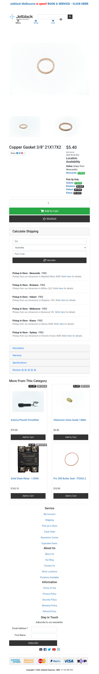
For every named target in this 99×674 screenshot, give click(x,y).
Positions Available (49, 577)
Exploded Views (49, 543)
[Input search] (53, 17)
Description (18, 348)
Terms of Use (49, 588)
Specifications (20, 362)
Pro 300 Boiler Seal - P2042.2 (69, 478)
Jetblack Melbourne (22, 3)
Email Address (20, 628)
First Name (20, 635)
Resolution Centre (49, 537)
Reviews (24, 370)
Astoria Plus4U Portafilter (25, 420)
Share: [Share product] (17, 153)
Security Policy (49, 599)
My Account (49, 514)
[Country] (49, 247)
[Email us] (40, 649)
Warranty (17, 355)
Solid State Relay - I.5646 (25, 478)
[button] (49, 218)
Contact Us (49, 565)
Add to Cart (50, 211)
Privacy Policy (49, 594)
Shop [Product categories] (36, 22)
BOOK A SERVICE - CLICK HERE (68, 3)
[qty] (49, 241)
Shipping (49, 520)
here (69, 276)
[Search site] (70, 17)
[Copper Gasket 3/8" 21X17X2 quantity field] (49, 203)
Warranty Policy (49, 605)
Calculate (49, 260)
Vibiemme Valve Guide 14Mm (69, 420)
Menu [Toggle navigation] (18, 22)
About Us (49, 554)
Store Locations (49, 571)
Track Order (49, 531)
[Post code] (49, 254)
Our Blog (49, 560)
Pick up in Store (49, 526)
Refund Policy (49, 611)
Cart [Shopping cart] (56, 22)
